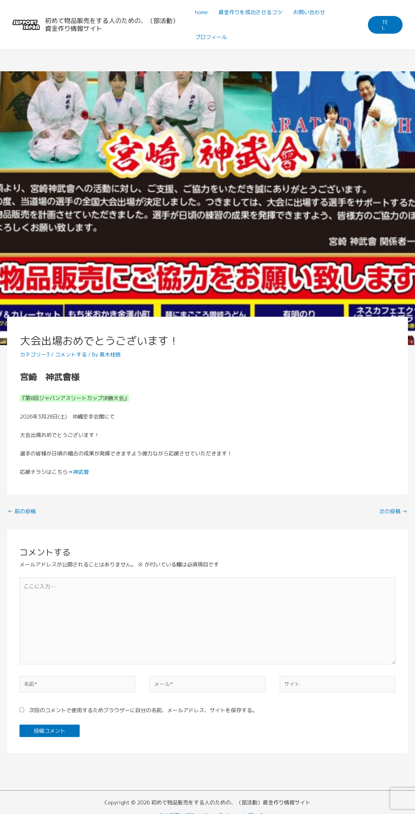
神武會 (81, 472)
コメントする (71, 354)
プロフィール (211, 37)
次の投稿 (393, 511)
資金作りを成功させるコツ (250, 12)
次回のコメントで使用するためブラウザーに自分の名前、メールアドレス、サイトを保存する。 (143, 711)
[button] (385, 25)
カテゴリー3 (35, 354)
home (201, 12)
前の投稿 (22, 511)
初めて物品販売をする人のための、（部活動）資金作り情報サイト (112, 24)
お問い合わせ (309, 12)
